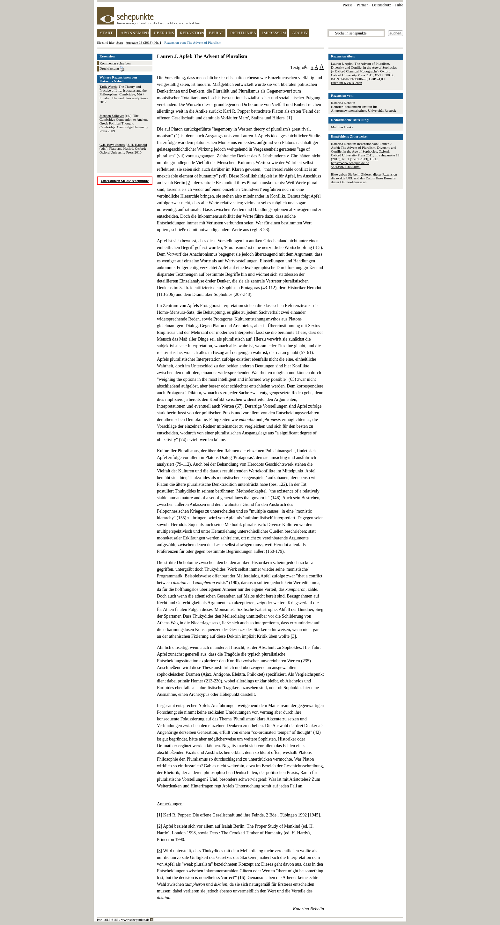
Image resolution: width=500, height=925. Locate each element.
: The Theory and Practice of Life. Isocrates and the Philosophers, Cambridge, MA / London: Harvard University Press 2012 (123, 94)
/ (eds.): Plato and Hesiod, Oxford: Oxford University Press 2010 (123, 148)
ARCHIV (300, 32)
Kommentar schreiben (114, 63)
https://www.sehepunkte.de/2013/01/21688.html (350, 165)
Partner (362, 5)
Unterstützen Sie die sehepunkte (125, 181)
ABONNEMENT (135, 32)
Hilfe (399, 5)
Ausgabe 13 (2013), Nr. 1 (143, 42)
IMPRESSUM (274, 32)
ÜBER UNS (164, 32)
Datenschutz (381, 5)
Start (119, 42)
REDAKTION (192, 32)
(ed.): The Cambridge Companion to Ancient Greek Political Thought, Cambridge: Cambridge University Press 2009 (123, 123)
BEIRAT (216, 32)
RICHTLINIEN (243, 32)
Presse (348, 5)
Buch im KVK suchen (346, 83)
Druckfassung (111, 68)
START (106, 32)
